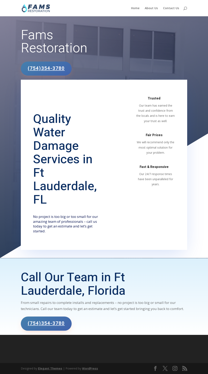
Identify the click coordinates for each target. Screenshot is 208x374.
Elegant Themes (50, 368)
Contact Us (171, 8)
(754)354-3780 (46, 68)
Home (135, 8)
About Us (151, 8)
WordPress (90, 368)
